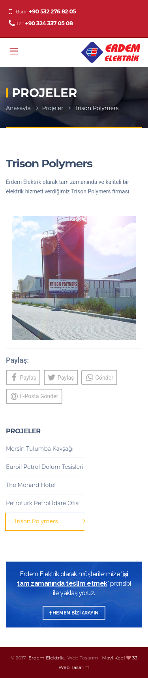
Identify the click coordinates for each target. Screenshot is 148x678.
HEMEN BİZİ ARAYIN (74, 613)
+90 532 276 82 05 (52, 11)
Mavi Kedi (113, 658)
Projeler (53, 108)
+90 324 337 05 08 (49, 23)
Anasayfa (18, 108)
